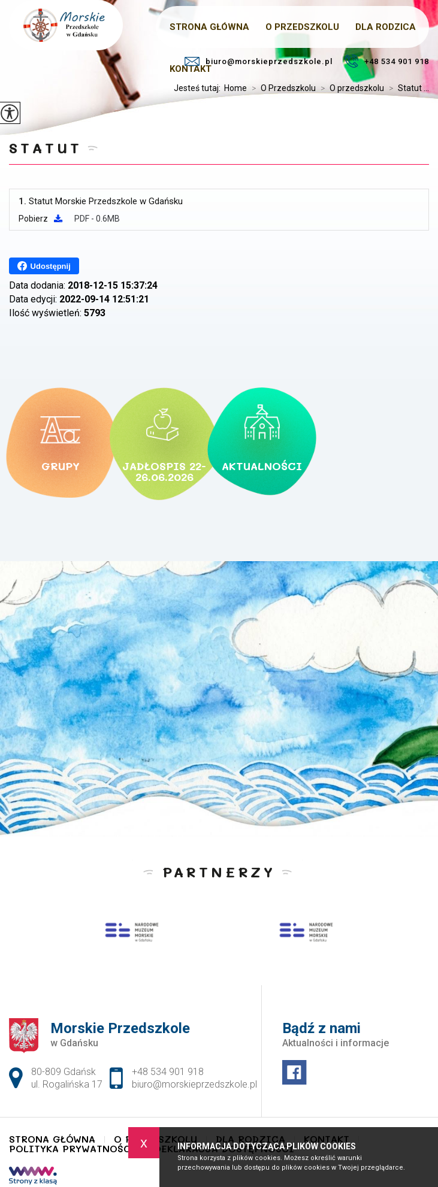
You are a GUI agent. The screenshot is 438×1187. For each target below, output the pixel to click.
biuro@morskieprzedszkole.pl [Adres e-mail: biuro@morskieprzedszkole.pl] (194, 1084)
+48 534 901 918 (387, 61)
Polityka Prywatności (72, 1148)
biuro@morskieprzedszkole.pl (259, 61)
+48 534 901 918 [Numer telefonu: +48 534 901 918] (168, 1071)
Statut (45, 147)
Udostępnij (44, 266)
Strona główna (52, 1139)
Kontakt (191, 68)
